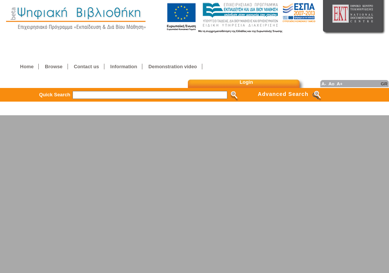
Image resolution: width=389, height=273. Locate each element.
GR (384, 83)
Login (246, 82)
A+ (339, 83)
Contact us (86, 66)
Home (27, 66)
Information (123, 66)
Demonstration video (172, 66)
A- (323, 83)
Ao (331, 83)
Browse (53, 66)
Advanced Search (283, 94)
